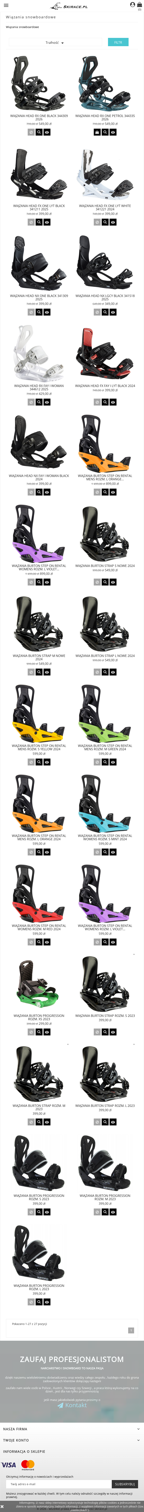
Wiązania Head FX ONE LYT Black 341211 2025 (39, 208)
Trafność (55, 43)
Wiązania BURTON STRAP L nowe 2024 (105, 656)
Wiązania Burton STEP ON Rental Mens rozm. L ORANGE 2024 (39, 837)
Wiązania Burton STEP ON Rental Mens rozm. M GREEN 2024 (105, 747)
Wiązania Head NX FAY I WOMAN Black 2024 (39, 478)
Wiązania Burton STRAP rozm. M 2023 (39, 1107)
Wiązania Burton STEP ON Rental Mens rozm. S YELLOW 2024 (39, 747)
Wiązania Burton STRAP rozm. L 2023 (105, 1106)
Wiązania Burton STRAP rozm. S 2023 (105, 1016)
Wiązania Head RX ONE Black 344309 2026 (39, 118)
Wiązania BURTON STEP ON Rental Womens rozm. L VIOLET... (39, 567)
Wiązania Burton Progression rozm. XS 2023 (39, 1017)
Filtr (118, 42)
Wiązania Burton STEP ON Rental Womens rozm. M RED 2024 (39, 927)
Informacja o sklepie (24, 1451)
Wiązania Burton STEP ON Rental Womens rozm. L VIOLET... (105, 927)
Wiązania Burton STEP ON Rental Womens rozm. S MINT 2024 (105, 837)
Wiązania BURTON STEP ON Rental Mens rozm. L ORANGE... (105, 478)
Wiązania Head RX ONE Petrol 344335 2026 (105, 118)
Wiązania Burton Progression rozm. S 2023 (39, 1197)
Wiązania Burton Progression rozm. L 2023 (39, 1287)
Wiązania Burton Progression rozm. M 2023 (105, 1197)
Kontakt (76, 1405)
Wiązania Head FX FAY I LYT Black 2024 (105, 386)
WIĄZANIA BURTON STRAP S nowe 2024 (105, 566)
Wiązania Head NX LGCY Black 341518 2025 (105, 298)
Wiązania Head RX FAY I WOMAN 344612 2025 (39, 388)
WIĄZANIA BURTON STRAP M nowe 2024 (39, 657)
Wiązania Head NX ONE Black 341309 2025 (39, 298)
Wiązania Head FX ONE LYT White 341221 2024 (105, 208)
